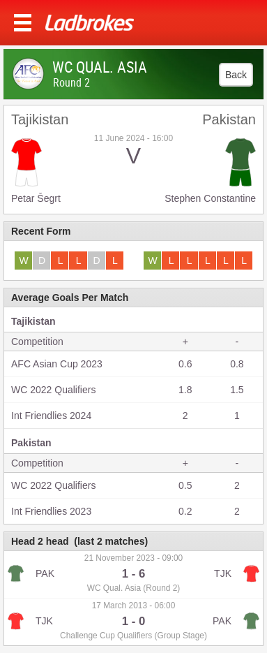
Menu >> (22, 22)
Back (236, 74)
